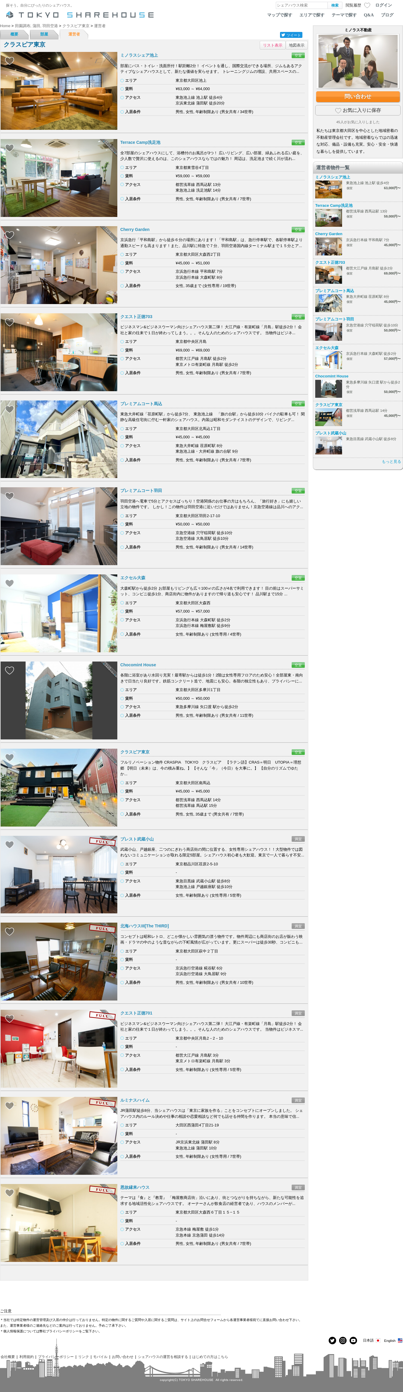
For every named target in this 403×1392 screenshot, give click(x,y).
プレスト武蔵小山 (137, 839)
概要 (14, 34)
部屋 (44, 34)
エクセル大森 (132, 577)
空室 (298, 55)
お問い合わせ (122, 1357)
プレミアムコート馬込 (141, 403)
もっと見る (391, 461)
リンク (83, 1357)
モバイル (100, 1357)
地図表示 (296, 45)
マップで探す (279, 15)
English (393, 1340)
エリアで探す (311, 15)
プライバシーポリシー (56, 1357)
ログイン (383, 5)
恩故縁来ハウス (135, 1187)
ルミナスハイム (135, 1100)
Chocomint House (138, 664)
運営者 (74, 34)
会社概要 (8, 1357)
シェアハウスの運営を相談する (163, 1357)
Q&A (369, 15)
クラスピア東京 (135, 752)
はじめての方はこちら (210, 1357)
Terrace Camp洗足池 (140, 142)
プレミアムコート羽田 (141, 490)
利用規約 (26, 1357)
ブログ (387, 15)
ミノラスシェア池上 (139, 55)
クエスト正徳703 (136, 316)
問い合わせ (357, 96)
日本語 (372, 1340)
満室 (298, 839)
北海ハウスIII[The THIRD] (144, 926)
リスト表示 (272, 45)
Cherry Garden (135, 229)
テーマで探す (344, 15)
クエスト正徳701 (136, 1013)
